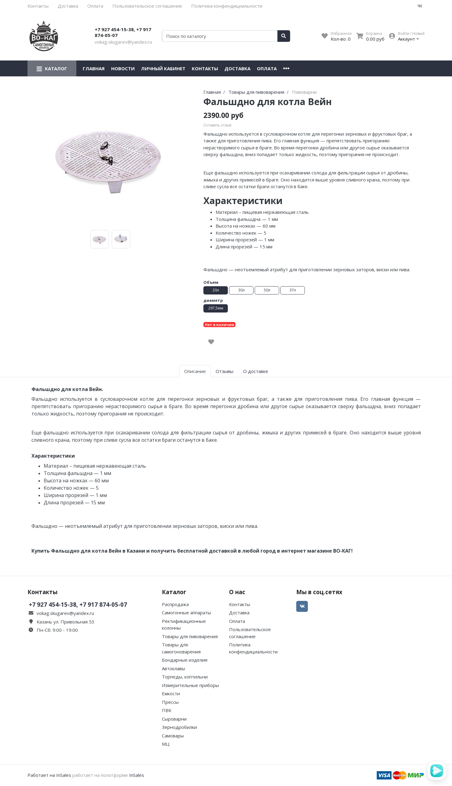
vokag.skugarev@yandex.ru (123, 42)
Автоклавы (173, 668)
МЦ (166, 744)
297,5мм (215, 308)
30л (241, 290)
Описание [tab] (195, 371)
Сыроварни (174, 719)
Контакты (38, 6)
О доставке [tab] (255, 371)
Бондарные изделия (184, 660)
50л (267, 290)
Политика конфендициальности (226, 6)
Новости (123, 68)
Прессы (170, 702)
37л (293, 290)
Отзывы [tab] (224, 371)
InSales (136, 775)
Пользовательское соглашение (147, 6)
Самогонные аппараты (186, 612)
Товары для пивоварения (190, 636)
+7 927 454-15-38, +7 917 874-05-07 (123, 32)
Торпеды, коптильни (185, 677)
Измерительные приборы (190, 685)
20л (216, 290)
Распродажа (175, 604)
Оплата (95, 6)
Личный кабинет (163, 68)
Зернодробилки (179, 727)
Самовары (173, 736)
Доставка (68, 6)
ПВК (166, 710)
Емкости (171, 693)
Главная (94, 68)
